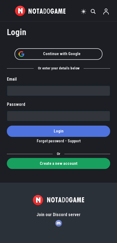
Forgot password (50, 141)
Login (59, 131)
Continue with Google (49, 54)
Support (74, 141)
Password (16, 104)
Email (12, 79)
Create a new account (59, 163)
